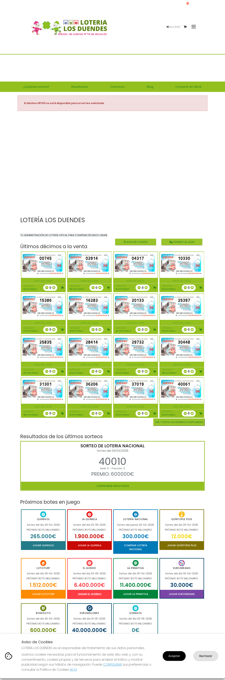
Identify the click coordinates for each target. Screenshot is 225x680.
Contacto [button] (117, 87)
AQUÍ (73, 669)
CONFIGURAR (112, 664)
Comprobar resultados (112, 486)
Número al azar (181, 242)
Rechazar (205, 656)
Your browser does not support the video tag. (112, 164)
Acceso (173, 27)
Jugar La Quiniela (89, 545)
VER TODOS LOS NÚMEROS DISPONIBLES (179, 422)
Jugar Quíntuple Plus (181, 545)
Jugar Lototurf (43, 594)
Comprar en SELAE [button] (188, 87)
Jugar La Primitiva (135, 594)
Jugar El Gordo (89, 594)
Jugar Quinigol (43, 545)
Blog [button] (150, 87)
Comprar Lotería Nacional (135, 547)
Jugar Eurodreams (182, 594)
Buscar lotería (136, 242)
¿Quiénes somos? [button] (36, 87)
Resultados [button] (79, 87)
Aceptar (174, 656)
